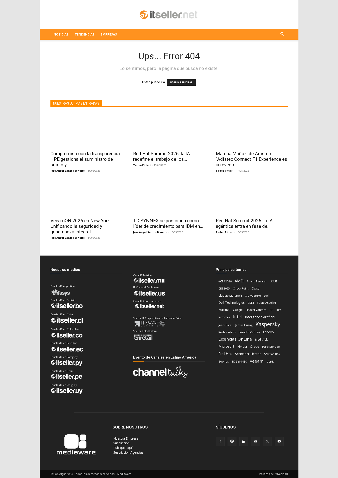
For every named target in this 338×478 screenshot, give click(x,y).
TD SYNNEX (239, 361)
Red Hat (225, 353)
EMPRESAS (109, 34)
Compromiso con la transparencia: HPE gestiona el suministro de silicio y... (85, 159)
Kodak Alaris (227, 332)
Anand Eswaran (257, 281)
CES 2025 (224, 288)
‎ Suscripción (121, 443)
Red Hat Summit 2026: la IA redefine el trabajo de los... (161, 156)
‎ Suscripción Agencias (127, 452)
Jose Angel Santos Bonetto (67, 170)
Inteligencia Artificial (260, 317)
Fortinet (224, 309)
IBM (278, 310)
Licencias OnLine (235, 339)
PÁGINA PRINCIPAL (181, 82)
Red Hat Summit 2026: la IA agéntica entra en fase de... (244, 223)
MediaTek (261, 339)
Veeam (257, 361)
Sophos (223, 361)
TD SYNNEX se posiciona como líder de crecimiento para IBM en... (168, 223)
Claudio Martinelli (230, 296)
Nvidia (242, 346)
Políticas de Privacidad (273, 474)
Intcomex (224, 317)
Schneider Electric (248, 353)
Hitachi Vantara (256, 310)
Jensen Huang (243, 325)
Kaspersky (268, 324)
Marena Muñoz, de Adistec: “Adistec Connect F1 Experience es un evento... (251, 159)
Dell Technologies (231, 302)
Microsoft (226, 346)
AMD (239, 281)
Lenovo (268, 332)
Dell (266, 296)
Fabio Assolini (266, 303)
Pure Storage (271, 347)
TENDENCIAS (84, 34)
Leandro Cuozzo (249, 332)
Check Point (240, 288)
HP (271, 310)
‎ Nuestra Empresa (125, 438)
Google (238, 310)
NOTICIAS (61, 34)
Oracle (254, 347)
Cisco (256, 288)
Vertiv (270, 361)
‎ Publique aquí (122, 448)
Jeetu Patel (225, 325)
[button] (282, 35)
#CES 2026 (225, 281)
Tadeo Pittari (142, 165)
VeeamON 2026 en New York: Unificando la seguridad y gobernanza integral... (80, 226)
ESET (251, 303)
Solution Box (272, 354)
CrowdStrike (253, 296)
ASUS (273, 281)
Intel (237, 316)
